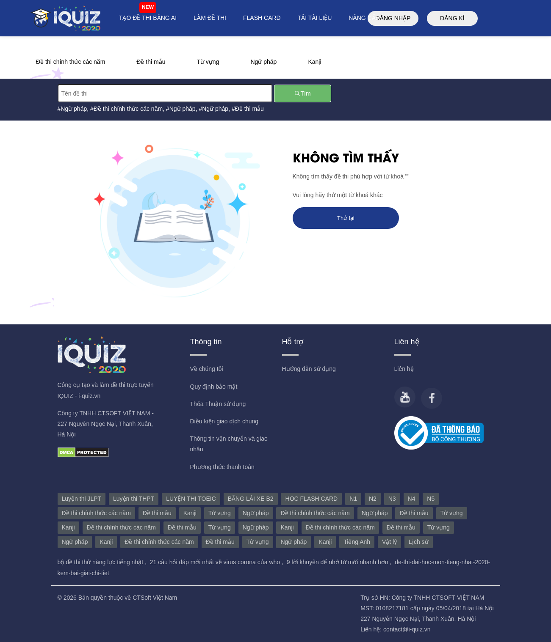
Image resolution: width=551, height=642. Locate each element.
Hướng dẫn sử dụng (309, 368)
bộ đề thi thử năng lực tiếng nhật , (103, 562)
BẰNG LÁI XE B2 (251, 498)
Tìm (302, 93)
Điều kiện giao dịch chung (224, 421)
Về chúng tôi (206, 368)
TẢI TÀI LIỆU (315, 17)
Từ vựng (208, 61)
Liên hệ (404, 368)
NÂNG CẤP (364, 17)
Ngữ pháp (263, 61)
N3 (392, 498)
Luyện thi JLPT (82, 498)
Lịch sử (418, 541)
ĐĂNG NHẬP (392, 18)
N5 (431, 498)
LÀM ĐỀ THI (210, 17)
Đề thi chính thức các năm (70, 61)
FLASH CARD (262, 17)
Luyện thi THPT (133, 498)
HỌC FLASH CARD (311, 498)
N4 (411, 498)
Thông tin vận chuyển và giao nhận (229, 444)
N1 (353, 498)
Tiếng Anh (356, 541)
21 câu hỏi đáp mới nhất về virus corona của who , (217, 562)
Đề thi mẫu (150, 61)
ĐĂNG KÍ (452, 18)
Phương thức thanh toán (222, 467)
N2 (373, 498)
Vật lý (389, 541)
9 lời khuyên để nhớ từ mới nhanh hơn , (340, 562)
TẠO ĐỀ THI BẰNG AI (148, 17)
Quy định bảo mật (214, 386)
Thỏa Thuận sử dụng (218, 404)
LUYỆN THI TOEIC (191, 498)
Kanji (314, 61)
